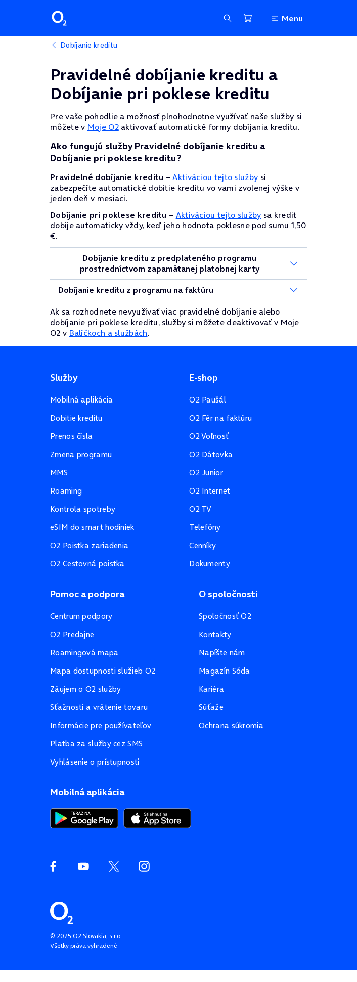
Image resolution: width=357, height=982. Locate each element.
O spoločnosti (228, 594)
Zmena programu (81, 454)
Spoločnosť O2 (225, 616)
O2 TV (200, 509)
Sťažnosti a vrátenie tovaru (99, 707)
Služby (63, 378)
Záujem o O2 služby (85, 689)
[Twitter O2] (114, 866)
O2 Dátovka (211, 454)
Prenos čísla (71, 436)
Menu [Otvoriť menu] (287, 18)
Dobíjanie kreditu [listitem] (88, 45)
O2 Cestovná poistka (87, 563)
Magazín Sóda (224, 670)
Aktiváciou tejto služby (215, 177)
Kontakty (215, 634)
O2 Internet (209, 490)
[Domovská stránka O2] (61, 911)
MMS (59, 472)
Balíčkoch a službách (108, 332)
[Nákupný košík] (248, 18)
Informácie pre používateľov (100, 725)
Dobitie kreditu (76, 418)
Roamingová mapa (84, 652)
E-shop (203, 378)
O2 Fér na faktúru (220, 418)
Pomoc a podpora (87, 594)
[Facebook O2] (53, 866)
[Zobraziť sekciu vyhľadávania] (227, 18)
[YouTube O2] (83, 866)
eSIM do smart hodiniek (92, 527)
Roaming (66, 490)
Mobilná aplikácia (81, 399)
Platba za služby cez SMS (96, 743)
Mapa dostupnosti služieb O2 (102, 670)
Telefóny (204, 527)
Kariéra (211, 689)
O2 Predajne (72, 634)
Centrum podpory (81, 616)
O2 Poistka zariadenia (89, 545)
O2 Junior (206, 472)
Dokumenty (209, 563)
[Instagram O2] (144, 866)
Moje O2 (103, 126)
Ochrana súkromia (231, 725)
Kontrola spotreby (82, 509)
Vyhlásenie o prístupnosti (95, 761)
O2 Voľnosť (209, 436)
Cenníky (202, 545)
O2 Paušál (207, 399)
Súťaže (211, 707)
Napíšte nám (222, 652)
